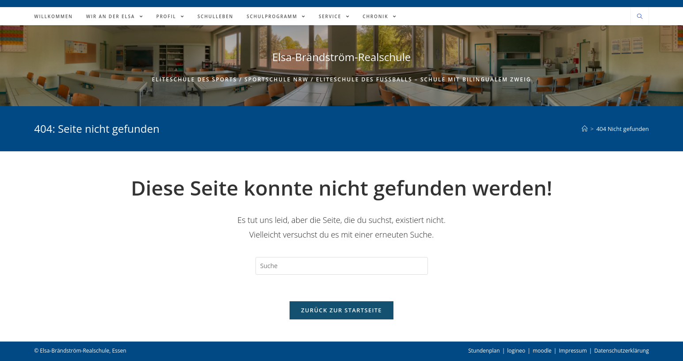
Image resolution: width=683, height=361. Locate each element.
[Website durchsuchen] (639, 17)
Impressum (573, 350)
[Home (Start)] (585, 129)
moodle (542, 350)
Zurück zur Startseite (341, 310)
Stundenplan (484, 350)
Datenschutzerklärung (621, 350)
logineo (516, 350)
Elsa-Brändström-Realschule (341, 57)
